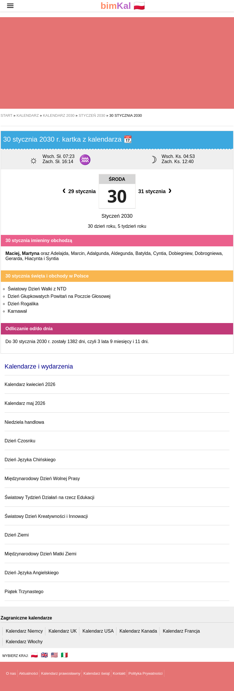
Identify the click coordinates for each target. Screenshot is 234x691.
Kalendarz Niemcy (24, 631)
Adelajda (59, 253)
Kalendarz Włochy (24, 641)
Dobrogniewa (208, 253)
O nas (11, 673)
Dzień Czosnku (20, 440)
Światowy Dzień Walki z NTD (37, 288)
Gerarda (13, 258)
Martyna (30, 253)
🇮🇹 (64, 655)
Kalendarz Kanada (138, 631)
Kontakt (119, 673)
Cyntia (159, 253)
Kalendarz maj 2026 (25, 403)
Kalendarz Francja (181, 631)
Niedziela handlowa (24, 422)
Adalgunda (98, 253)
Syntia (52, 258)
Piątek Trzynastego (24, 591)
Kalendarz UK (63, 631)
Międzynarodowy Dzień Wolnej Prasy (42, 478)
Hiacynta (34, 258)
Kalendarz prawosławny (60, 673)
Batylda (142, 253)
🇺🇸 (54, 655)
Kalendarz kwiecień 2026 (30, 384)
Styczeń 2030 (116, 216)
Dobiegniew (180, 253)
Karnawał (17, 311)
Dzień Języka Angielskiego (31, 572)
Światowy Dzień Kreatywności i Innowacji (46, 516)
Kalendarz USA (98, 631)
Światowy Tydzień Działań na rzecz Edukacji (49, 497)
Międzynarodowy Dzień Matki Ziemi (40, 553)
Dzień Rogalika (23, 303)
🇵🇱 (122, 6)
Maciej (12, 253)
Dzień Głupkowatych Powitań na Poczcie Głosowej (59, 296)
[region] (117, 63)
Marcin (77, 253)
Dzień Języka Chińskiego (30, 459)
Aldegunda (122, 253)
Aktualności (28, 673)
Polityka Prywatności (145, 673)
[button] (10, 5)
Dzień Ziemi (17, 534)
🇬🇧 (44, 655)
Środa (117, 179)
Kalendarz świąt (96, 673)
